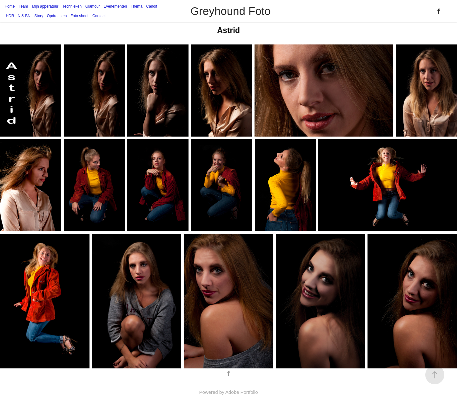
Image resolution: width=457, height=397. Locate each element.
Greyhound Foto (230, 11)
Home (9, 6)
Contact (98, 16)
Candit (151, 6)
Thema (136, 6)
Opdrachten (57, 16)
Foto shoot (79, 16)
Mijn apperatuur (45, 6)
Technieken (72, 6)
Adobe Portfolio (241, 392)
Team (23, 6)
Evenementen (115, 6)
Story (38, 16)
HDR (10, 16)
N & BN (24, 16)
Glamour (92, 6)
